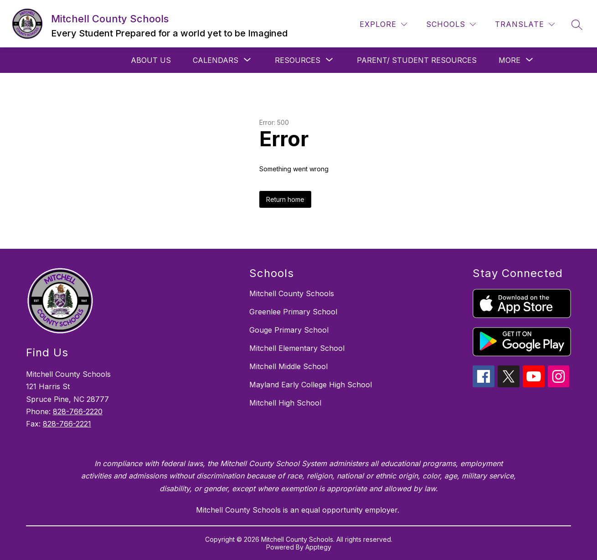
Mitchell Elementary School (297, 348)
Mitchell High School (285, 402)
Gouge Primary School (289, 329)
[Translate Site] (525, 24)
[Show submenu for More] (509, 60)
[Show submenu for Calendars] (215, 60)
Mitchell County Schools (291, 293)
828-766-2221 (67, 423)
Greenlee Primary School (293, 311)
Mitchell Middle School (288, 366)
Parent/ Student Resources (417, 60)
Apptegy (318, 547)
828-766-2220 (78, 411)
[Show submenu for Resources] (297, 60)
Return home (285, 199)
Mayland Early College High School (310, 384)
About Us (151, 60)
